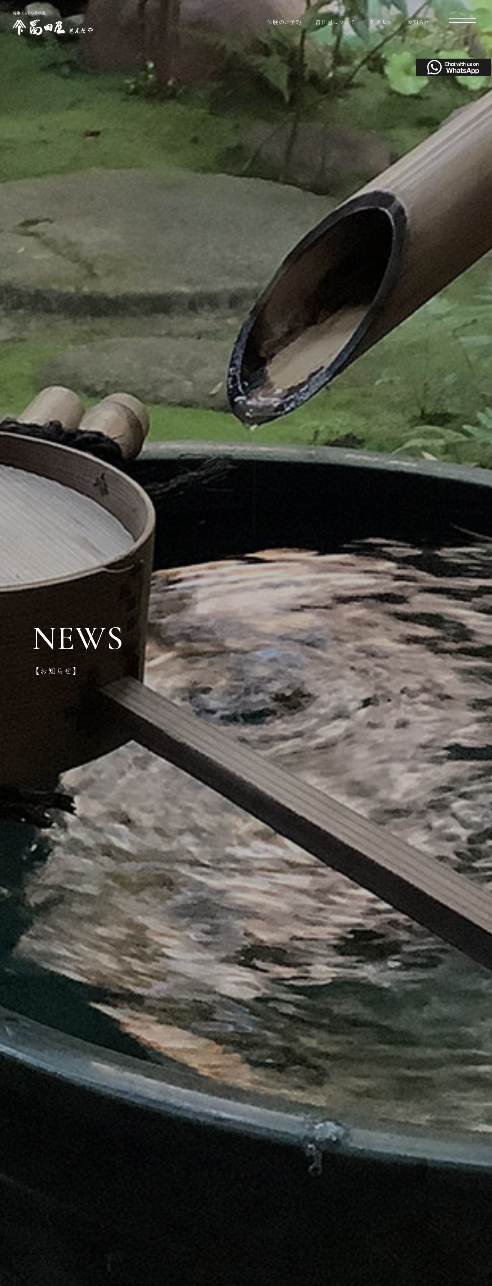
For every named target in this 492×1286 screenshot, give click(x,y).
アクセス (381, 22)
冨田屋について (335, 22)
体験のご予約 (284, 22)
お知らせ (418, 22)
